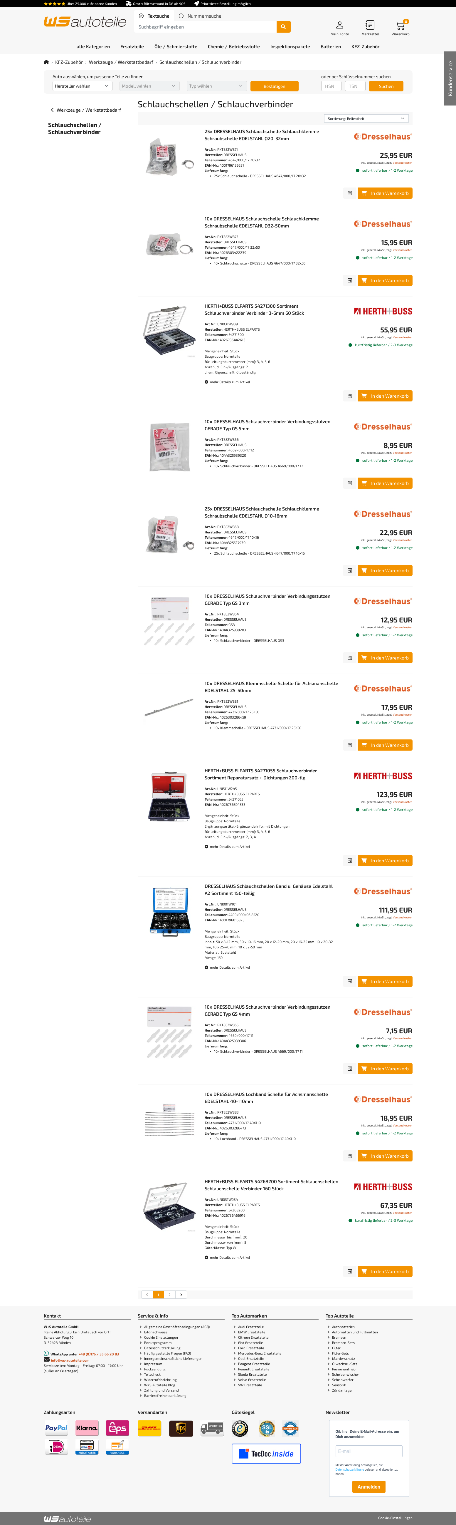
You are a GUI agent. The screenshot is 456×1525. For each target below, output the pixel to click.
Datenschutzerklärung (162, 1348)
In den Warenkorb (385, 193)
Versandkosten (403, 162)
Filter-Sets (340, 1353)
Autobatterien (343, 1327)
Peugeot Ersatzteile (254, 1364)
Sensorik (339, 1385)
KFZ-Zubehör (69, 62)
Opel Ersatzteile (251, 1358)
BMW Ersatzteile (251, 1332)
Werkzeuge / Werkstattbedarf (121, 62)
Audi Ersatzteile (251, 1327)
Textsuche (158, 16)
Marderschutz (343, 1358)
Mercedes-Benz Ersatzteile (259, 1353)
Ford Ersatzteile (251, 1348)
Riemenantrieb (344, 1369)
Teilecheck (152, 1374)
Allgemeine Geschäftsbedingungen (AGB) (177, 1327)
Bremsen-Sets (343, 1342)
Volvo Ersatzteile (252, 1379)
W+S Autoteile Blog (159, 1385)
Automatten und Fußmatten (355, 1332)
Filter (336, 1348)
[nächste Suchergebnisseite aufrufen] (181, 1294)
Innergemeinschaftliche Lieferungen (173, 1358)
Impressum (153, 1364)
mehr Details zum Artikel (227, 382)
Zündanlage (341, 1390)
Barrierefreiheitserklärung (165, 1395)
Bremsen (339, 1337)
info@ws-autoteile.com (70, 1360)
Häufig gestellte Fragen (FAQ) (167, 1353)
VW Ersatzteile (250, 1385)
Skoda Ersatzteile (252, 1374)
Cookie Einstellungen (161, 1337)
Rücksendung (155, 1369)
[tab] (154, 16)
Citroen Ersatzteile (253, 1337)
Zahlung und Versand (161, 1390)
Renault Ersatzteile (253, 1369)
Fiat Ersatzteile (250, 1342)
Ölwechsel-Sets (344, 1364)
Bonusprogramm (158, 1342)
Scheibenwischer (345, 1374)
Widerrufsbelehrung (160, 1379)
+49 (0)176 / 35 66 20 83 (99, 1354)
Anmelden (369, 1486)
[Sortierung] (366, 118)
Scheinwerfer (343, 1379)
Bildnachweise (155, 1332)
